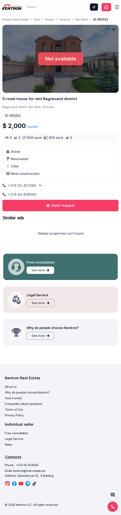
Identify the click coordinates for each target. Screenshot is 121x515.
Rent (37, 19)
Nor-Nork (82, 19)
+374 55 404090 (27, 465)
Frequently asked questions (23, 404)
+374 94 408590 (19, 194)
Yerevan (64, 19)
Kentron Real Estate (15, 19)
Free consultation (16, 433)
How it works (13, 398)
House (49, 19)
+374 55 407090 (19, 185)
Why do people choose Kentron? (27, 392)
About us (11, 386)
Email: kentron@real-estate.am (25, 470)
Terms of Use (14, 409)
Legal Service (14, 439)
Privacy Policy (14, 415)
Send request (60, 205)
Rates (8, 444)
